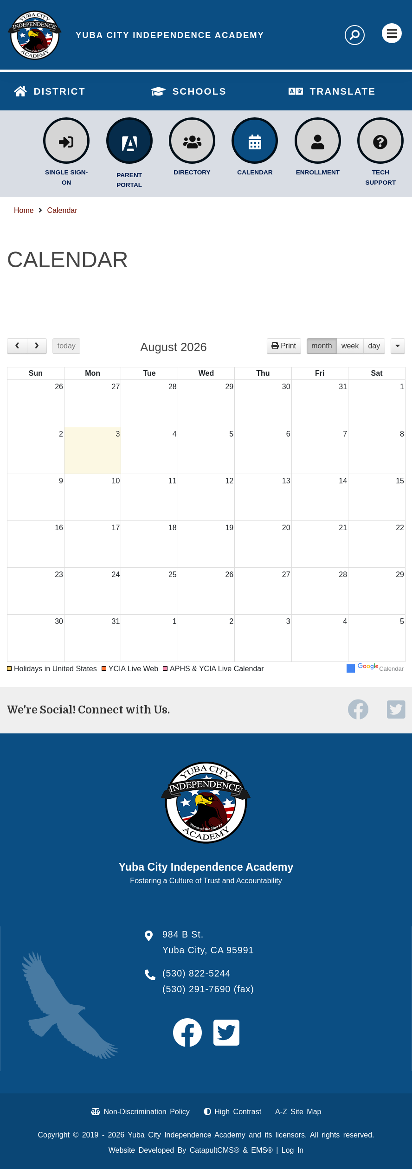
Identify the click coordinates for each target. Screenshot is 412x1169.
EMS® (261, 1150)
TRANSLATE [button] (342, 91)
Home (24, 210)
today (67, 346)
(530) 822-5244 (196, 973)
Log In (292, 1150)
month (321, 346)
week (350, 346)
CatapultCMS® (214, 1150)
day (374, 346)
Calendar (62, 210)
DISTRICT (59, 91)
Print (288, 346)
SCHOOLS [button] (199, 91)
